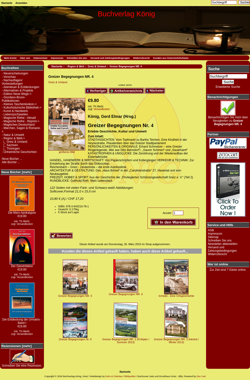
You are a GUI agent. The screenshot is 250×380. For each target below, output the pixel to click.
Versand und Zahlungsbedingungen (110, 58)
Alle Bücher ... (11, 162)
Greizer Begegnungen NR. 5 (75, 295)
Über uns (25, 58)
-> (13, 138)
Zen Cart (201, 376)
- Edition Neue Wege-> (16, 94)
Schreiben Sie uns (77, 58)
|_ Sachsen (10, 145)
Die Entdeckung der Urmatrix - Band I (22, 320)
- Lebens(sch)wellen (15, 114)
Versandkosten (25, 224)
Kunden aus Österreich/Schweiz (170, 58)
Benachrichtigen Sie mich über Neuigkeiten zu (228, 119)
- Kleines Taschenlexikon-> (19, 104)
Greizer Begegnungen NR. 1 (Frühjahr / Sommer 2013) (125, 341)
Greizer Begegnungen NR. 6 (126, 294)
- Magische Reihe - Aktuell (19, 118)
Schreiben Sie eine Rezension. (22, 364)
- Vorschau (9, 77)
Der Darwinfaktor (22, 265)
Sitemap (213, 237)
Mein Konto (10, 58)
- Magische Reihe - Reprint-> (20, 121)
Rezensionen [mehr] (16, 346)
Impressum (57, 58)
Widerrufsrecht (141, 58)
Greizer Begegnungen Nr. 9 (75, 339)
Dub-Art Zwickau (114, 376)
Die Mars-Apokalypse (22, 211)
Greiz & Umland (97, 66)
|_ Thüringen (11, 148)
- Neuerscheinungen (15, 73)
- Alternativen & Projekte (17, 90)
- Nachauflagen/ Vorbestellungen (12, 82)
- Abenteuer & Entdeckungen (20, 87)
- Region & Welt (75, 66)
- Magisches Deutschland (18, 124)
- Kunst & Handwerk (15, 111)
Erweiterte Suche (228, 87)
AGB (211, 230)
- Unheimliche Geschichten (19, 152)
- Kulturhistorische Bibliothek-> (21, 107)
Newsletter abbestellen (222, 244)
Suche (214, 69)
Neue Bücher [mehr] (16, 172)
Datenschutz (40, 58)
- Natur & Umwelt (13, 135)
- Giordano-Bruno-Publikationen (13, 99)
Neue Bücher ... (12, 158)
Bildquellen (129, 376)
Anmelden (21, 3)
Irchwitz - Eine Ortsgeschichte (176, 295)
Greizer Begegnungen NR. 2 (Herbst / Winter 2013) (176, 341)
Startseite (6, 3)
